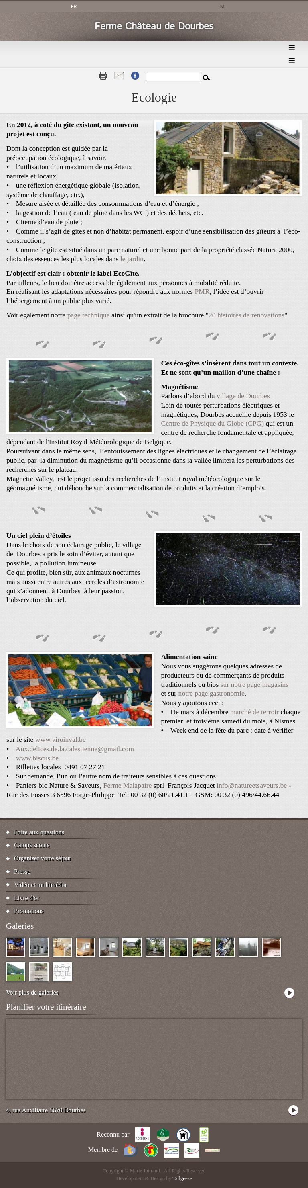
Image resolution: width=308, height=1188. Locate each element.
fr (74, 6)
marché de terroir (254, 712)
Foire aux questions (39, 832)
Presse (22, 871)
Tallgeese (182, 1178)
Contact (119, 75)
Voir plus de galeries (32, 992)
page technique (88, 315)
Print (103, 75)
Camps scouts (31, 845)
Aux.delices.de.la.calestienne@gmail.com (75, 749)
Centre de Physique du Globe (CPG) (212, 423)
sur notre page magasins (255, 684)
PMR (202, 291)
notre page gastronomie (211, 693)
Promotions (29, 910)
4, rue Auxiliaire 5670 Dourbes (46, 1110)
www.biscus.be (37, 758)
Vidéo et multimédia (40, 884)
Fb (135, 75)
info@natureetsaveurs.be (252, 785)
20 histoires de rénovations (246, 315)
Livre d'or (26, 898)
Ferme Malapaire (127, 785)
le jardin (132, 259)
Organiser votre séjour (42, 858)
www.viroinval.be (60, 739)
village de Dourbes (243, 396)
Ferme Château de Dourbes (154, 26)
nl (223, 6)
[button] (228, 194)
